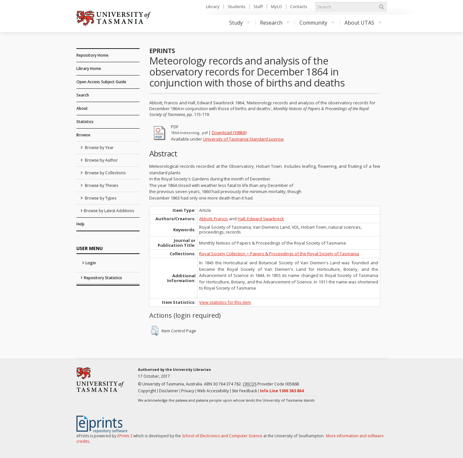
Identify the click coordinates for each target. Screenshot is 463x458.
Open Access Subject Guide (101, 82)
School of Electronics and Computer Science (222, 436)
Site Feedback (244, 391)
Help (80, 224)
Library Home (88, 68)
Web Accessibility (213, 391)
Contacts (298, 6)
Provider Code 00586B (271, 384)
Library (213, 6)
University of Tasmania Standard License (243, 139)
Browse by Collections (105, 173)
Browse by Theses (101, 185)
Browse (83, 135)
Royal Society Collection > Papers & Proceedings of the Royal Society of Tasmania (279, 254)
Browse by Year (99, 147)
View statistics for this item (225, 302)
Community (317, 22)
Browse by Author (101, 160)
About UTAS (363, 22)
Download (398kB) (229, 132)
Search (82, 95)
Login (90, 263)
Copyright (147, 391)
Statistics (85, 121)
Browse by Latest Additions (109, 210)
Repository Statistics (103, 278)
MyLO (276, 6)
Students (236, 6)
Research (275, 22)
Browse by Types (100, 198)
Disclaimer (168, 391)
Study (239, 22)
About (82, 108)
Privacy (187, 391)
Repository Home (92, 55)
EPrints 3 (124, 436)
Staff (258, 6)
